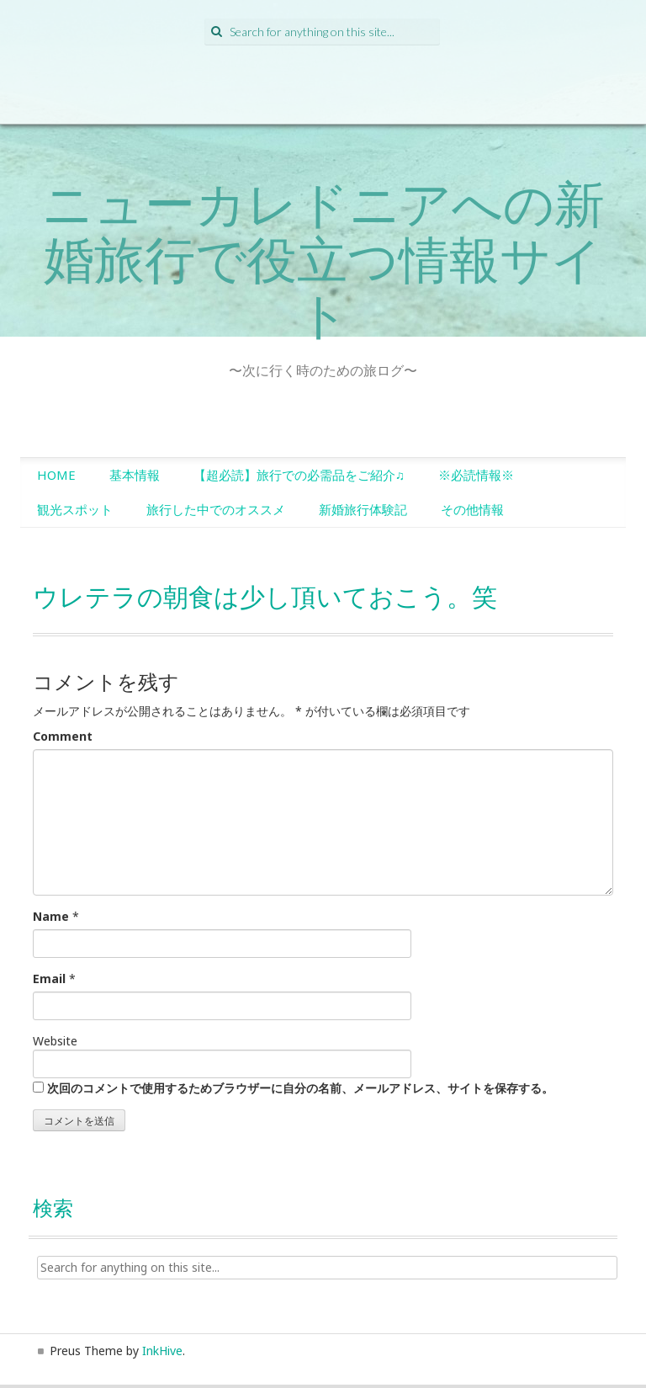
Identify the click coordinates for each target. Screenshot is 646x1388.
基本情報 (134, 474)
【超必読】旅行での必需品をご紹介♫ (299, 474)
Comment (63, 736)
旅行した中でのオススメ (215, 509)
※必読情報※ (476, 474)
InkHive (162, 1351)
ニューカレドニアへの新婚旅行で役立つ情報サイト (323, 258)
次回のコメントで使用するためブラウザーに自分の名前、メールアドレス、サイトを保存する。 (300, 1088)
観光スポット (75, 509)
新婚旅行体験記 (363, 509)
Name (51, 916)
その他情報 (472, 509)
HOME (56, 474)
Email (49, 978)
